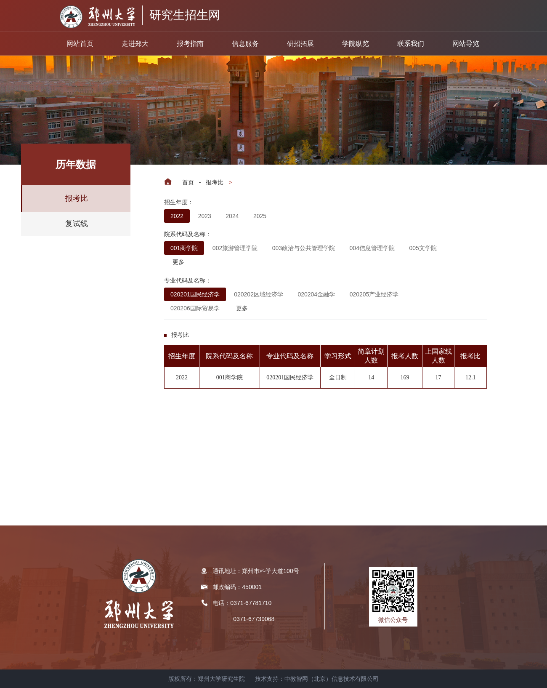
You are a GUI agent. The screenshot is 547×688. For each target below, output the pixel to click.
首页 (188, 182)
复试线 (76, 223)
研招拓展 (300, 43)
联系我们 (410, 43)
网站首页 (79, 43)
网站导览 (465, 43)
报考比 (214, 182)
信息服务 (245, 43)
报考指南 (190, 43)
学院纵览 (355, 43)
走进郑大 (135, 43)
